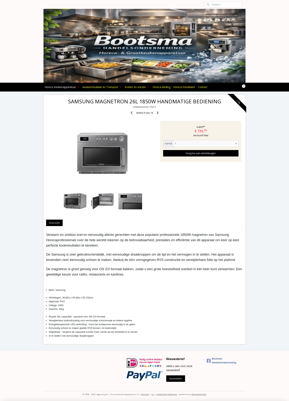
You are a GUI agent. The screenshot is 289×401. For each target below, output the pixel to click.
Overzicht (54, 222)
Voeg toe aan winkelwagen (201, 153)
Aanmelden (175, 378)
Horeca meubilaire (184, 87)
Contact (202, 87)
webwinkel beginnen (166, 394)
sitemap (145, 394)
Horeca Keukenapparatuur (62, 87)
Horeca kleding (161, 87)
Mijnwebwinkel (198, 394)
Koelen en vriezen (137, 87)
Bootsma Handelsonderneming (221, 360)
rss (152, 394)
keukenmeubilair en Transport (102, 87)
